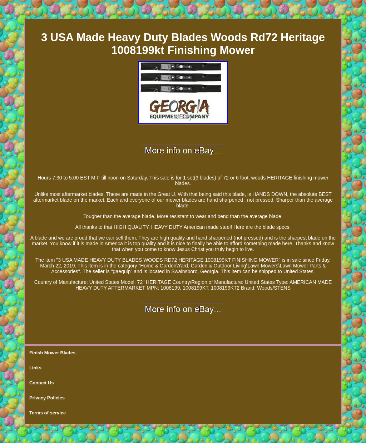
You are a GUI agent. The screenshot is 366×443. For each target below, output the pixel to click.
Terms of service (47, 412)
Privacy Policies (47, 397)
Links (35, 367)
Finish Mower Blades (52, 352)
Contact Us (41, 382)
